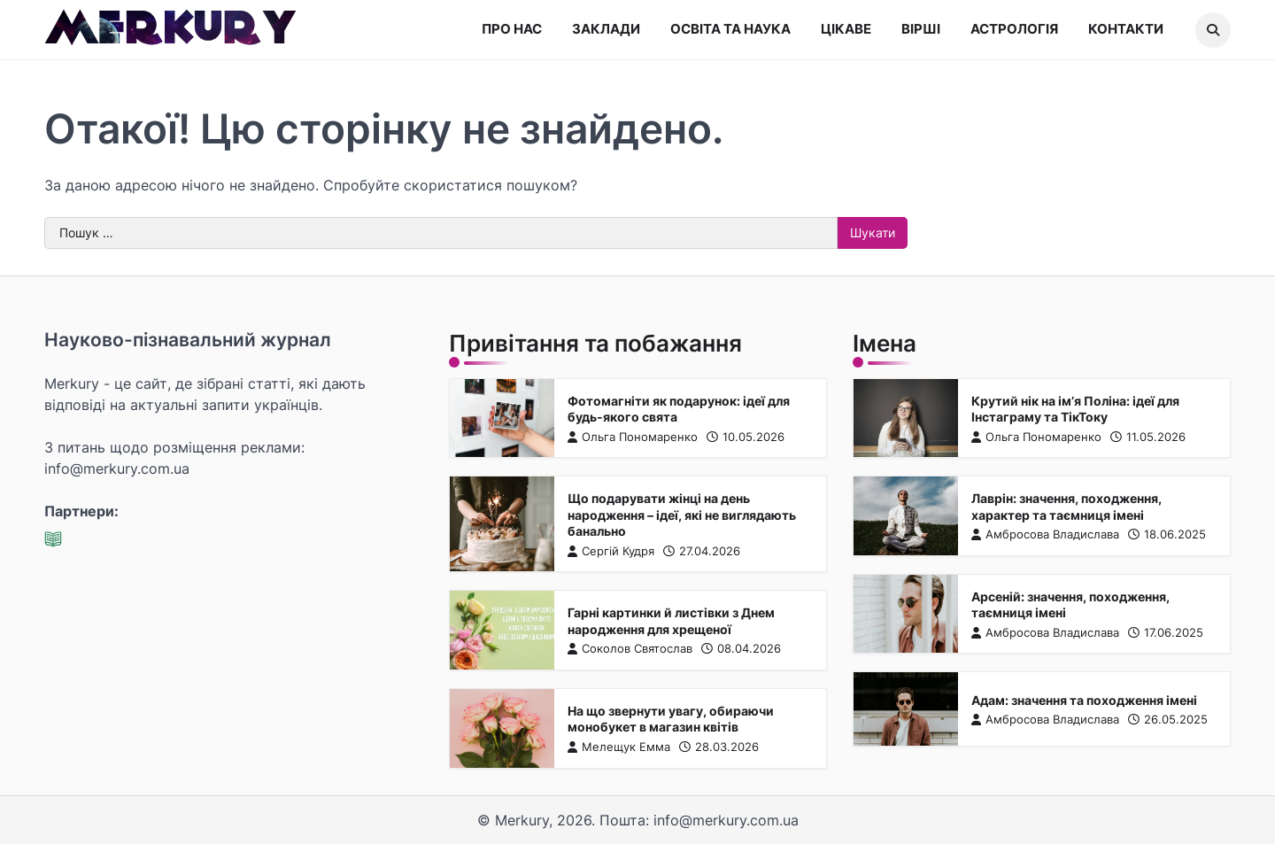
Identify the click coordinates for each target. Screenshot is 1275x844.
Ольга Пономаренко (632, 436)
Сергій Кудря (610, 551)
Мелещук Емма (618, 747)
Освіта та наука (730, 28)
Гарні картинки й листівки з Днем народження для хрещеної (670, 621)
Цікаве (846, 28)
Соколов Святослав (629, 648)
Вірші (920, 28)
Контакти (1125, 28)
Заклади (606, 28)
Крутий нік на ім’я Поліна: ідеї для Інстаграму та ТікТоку (1075, 408)
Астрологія (1014, 28)
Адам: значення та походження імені (1084, 700)
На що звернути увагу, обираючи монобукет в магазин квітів (670, 719)
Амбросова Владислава (1045, 534)
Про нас (512, 28)
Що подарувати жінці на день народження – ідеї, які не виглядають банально (681, 514)
